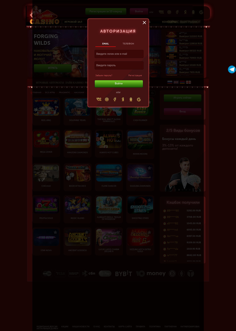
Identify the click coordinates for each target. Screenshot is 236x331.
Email (105, 43)
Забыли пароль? (103, 75)
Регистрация (135, 75)
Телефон (128, 43)
